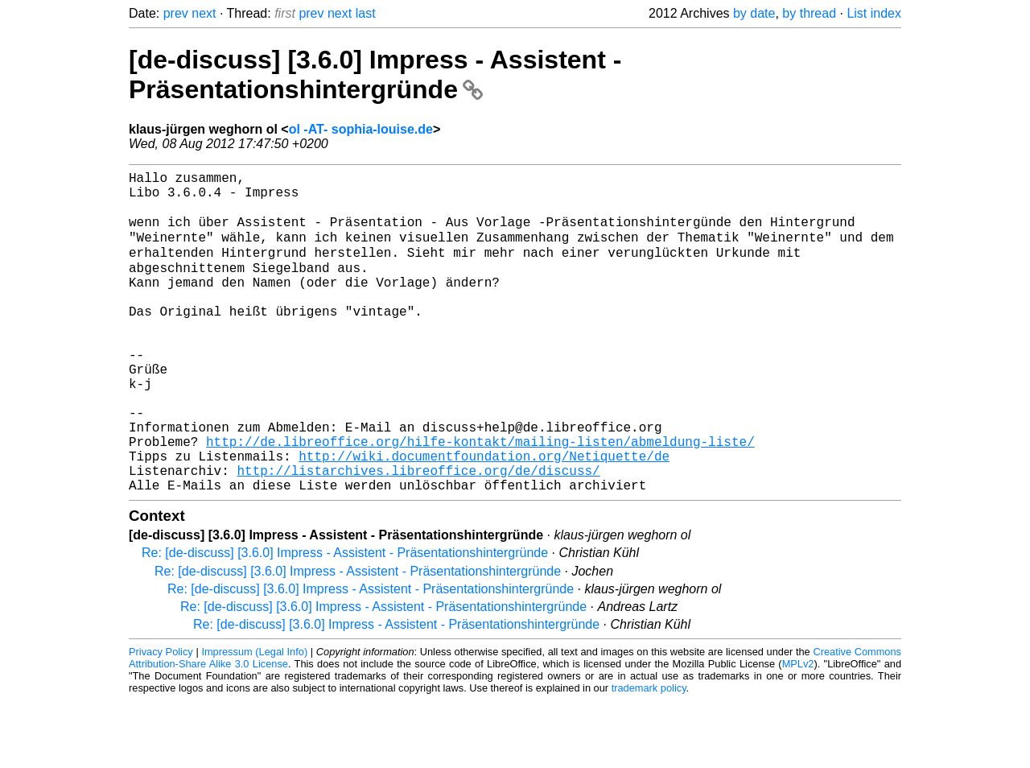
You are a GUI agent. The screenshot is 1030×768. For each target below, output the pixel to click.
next (204, 13)
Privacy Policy (161, 719)
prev (175, 13)
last (366, 13)
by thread (809, 13)
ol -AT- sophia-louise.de (361, 129)
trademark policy (649, 755)
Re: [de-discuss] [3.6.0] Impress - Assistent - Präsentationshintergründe (345, 620)
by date (754, 13)
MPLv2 (798, 731)
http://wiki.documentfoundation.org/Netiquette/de (484, 517)
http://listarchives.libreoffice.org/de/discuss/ (418, 534)
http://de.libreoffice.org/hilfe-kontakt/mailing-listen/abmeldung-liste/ (480, 499)
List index (874, 13)
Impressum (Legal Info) (254, 719)
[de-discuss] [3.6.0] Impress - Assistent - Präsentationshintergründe (375, 74)
